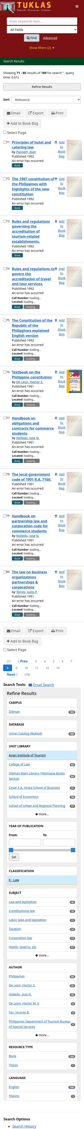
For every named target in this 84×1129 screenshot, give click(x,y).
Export (35, 113)
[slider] (11, 850)
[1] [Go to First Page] (9, 661)
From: (13, 835)
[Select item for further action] (4, 142)
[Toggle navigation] (77, 6)
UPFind (11, 6)
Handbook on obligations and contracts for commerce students (33, 426)
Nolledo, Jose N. (27, 438)
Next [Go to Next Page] (12, 674)
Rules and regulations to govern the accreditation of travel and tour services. (33, 276)
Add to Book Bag (22, 123)
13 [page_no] (58, 668)
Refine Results (42, 87)
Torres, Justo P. (26, 592)
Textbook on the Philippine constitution (32, 375)
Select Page (16, 132)
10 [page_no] (26, 668)
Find (32, 38)
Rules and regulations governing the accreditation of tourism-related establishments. (31, 231)
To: (45, 835)
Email (13, 113)
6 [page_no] (62, 661)
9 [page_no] (16, 668)
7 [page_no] (71, 661)
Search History (24, 1126)
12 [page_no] (47, 668)
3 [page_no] (36, 661)
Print (57, 113)
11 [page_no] (36, 668)
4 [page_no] (45, 661)
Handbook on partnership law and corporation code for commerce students (30, 524)
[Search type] (42, 29)
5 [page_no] (53, 661)
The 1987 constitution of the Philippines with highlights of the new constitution (33, 186)
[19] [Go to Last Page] (27, 674)
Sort (6, 99)
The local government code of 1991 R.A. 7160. (31, 477)
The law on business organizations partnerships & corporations (29, 580)
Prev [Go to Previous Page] (23, 661)
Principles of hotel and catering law (31, 145)
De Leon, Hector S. (29, 382)
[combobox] (42, 21)
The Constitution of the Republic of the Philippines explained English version (32, 328)
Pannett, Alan (26, 152)
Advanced (50, 38)
